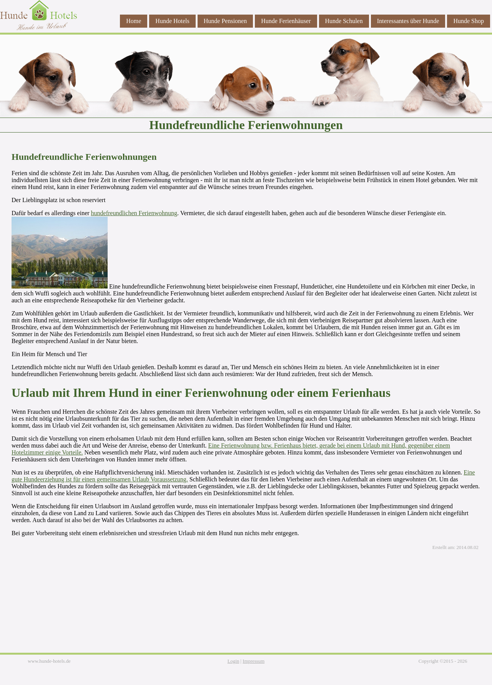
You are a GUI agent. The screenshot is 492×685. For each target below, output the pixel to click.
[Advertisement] (246, 606)
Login (233, 661)
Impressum (253, 661)
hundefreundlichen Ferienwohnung (134, 213)
